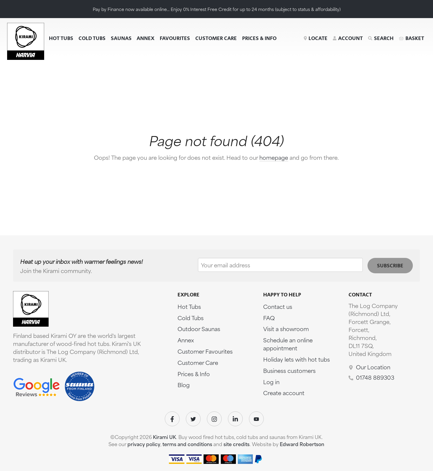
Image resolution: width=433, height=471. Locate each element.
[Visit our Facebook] (172, 418)
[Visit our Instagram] (214, 418)
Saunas (121, 38)
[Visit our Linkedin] (235, 418)
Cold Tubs (92, 38)
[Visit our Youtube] (256, 418)
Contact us (277, 306)
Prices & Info (259, 38)
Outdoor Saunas (199, 328)
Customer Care (216, 38)
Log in (271, 381)
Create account (283, 392)
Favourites (175, 38)
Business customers (289, 370)
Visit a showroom (286, 328)
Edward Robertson (302, 444)
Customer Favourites (205, 351)
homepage (273, 157)
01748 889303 (375, 377)
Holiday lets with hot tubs (296, 359)
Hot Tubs (61, 38)
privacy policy (143, 444)
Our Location (373, 367)
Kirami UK (164, 436)
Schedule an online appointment (288, 344)
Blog (184, 384)
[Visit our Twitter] (193, 418)
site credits (236, 444)
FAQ (269, 317)
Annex (145, 38)
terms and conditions (187, 444)
